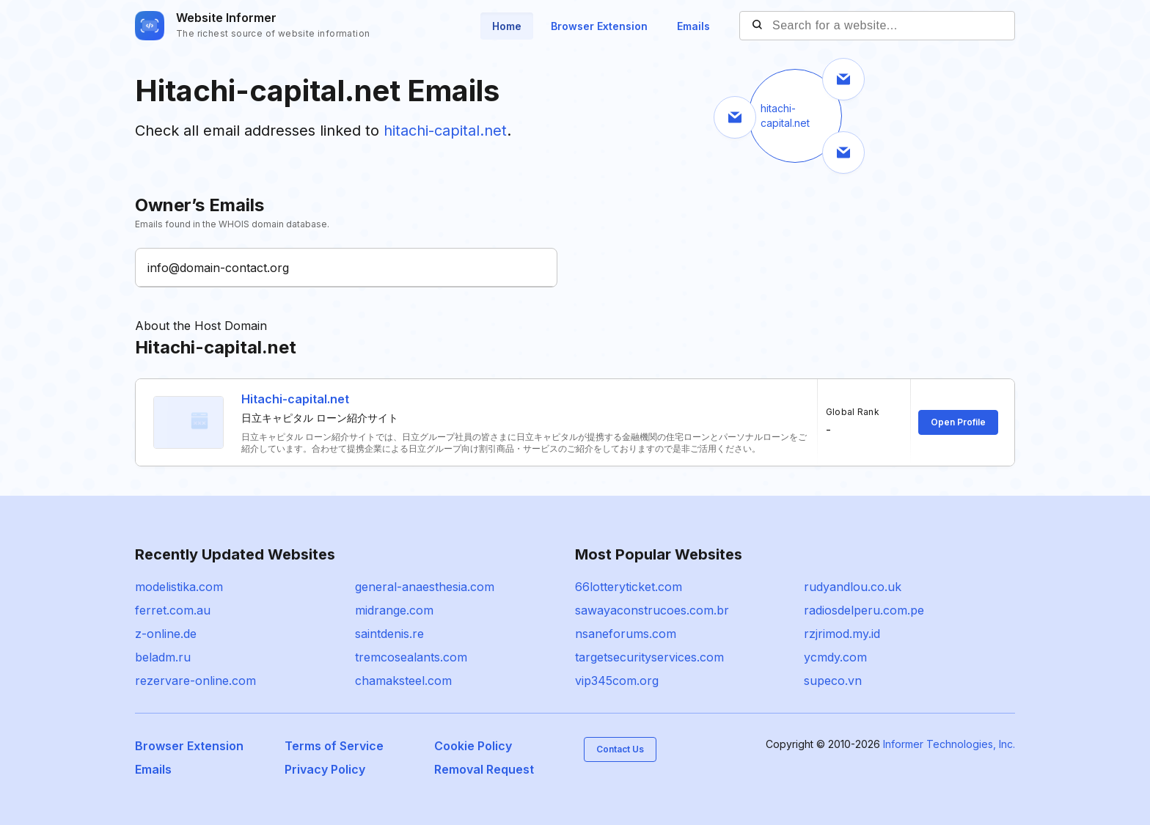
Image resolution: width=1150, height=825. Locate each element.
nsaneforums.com (625, 633)
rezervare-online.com (195, 680)
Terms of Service (334, 745)
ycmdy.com (835, 657)
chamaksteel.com (403, 680)
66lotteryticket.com (628, 586)
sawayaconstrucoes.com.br (652, 610)
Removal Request (484, 769)
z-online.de (166, 633)
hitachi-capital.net (445, 130)
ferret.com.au (172, 610)
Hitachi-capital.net (295, 399)
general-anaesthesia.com (424, 586)
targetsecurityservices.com (649, 657)
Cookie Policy (473, 745)
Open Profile (958, 422)
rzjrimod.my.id (842, 633)
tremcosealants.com (411, 657)
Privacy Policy (325, 769)
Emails (693, 26)
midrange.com (394, 610)
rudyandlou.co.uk (852, 586)
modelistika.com (179, 586)
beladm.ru (163, 657)
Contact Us (620, 749)
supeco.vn (833, 680)
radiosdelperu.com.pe (864, 610)
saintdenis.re (389, 633)
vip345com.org (617, 680)
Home (506, 26)
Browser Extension (599, 26)
